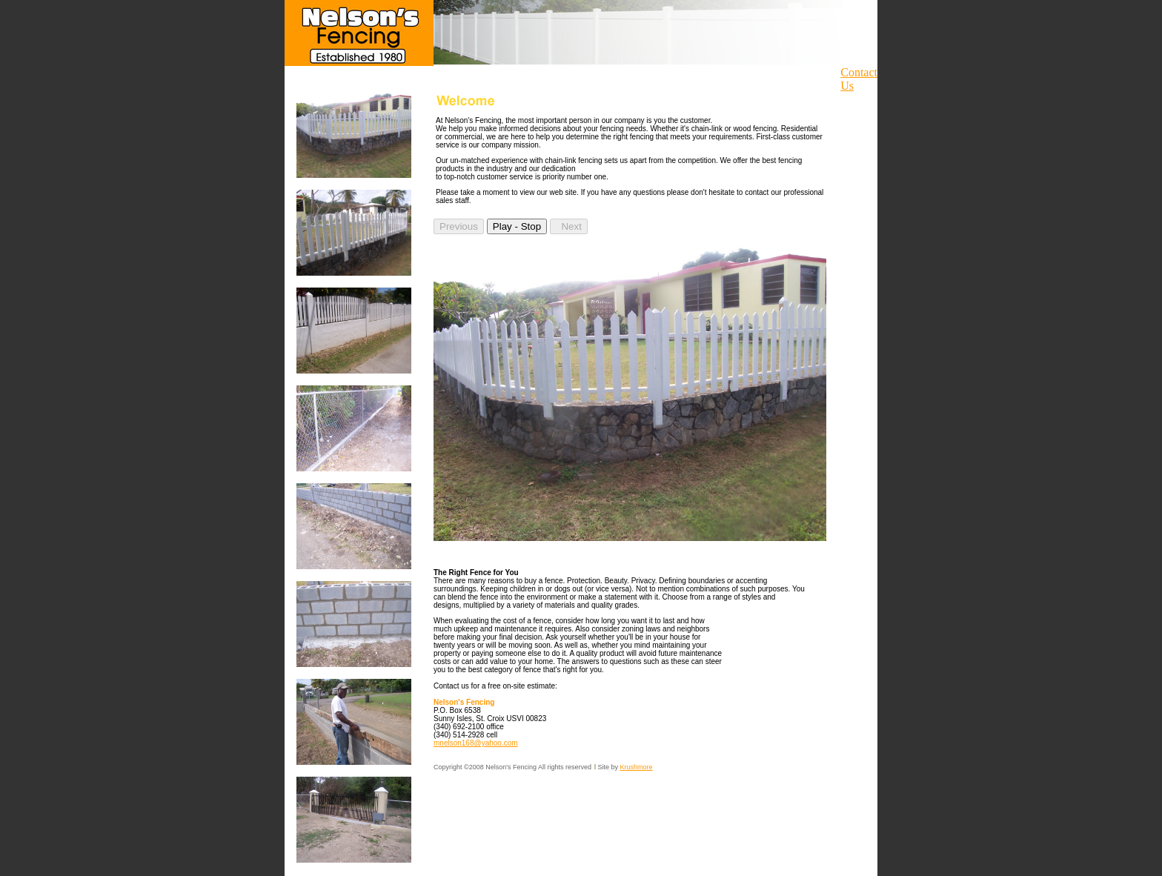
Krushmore (636, 767)
